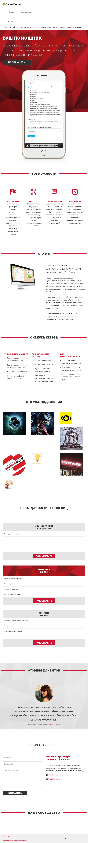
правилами (36, 27)
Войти (10, 21)
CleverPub (8, 836)
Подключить (16, 62)
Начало (11, 13)
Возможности (26, 13)
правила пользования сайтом (15, 840)
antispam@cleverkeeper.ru (58, 775)
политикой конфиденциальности (56, 27)
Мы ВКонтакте (54, 779)
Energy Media (55, 724)
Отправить (15, 792)
